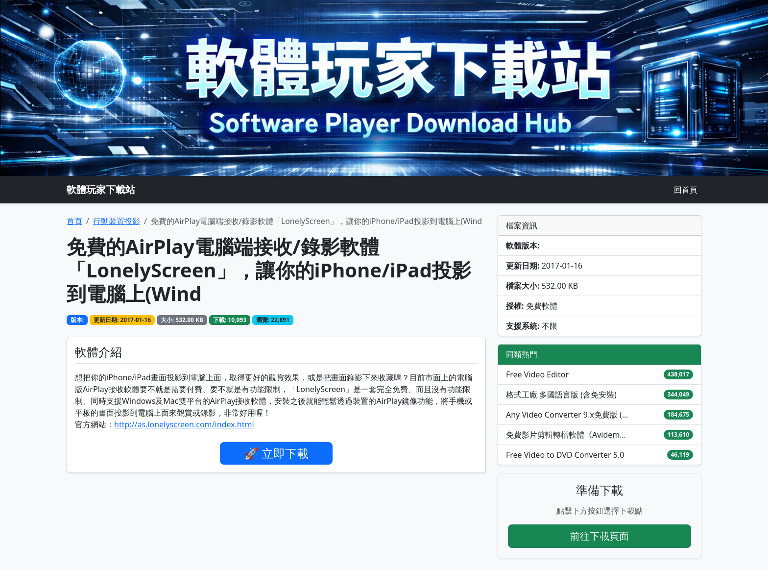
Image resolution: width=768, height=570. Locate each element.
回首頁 (685, 189)
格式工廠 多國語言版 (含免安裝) (561, 394)
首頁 (74, 221)
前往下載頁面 (599, 536)
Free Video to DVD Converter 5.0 (565, 454)
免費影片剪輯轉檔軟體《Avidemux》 (567, 434)
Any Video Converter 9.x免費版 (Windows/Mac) (567, 414)
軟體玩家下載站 (101, 189)
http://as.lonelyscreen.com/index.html (184, 424)
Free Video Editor (537, 374)
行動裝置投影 (116, 221)
